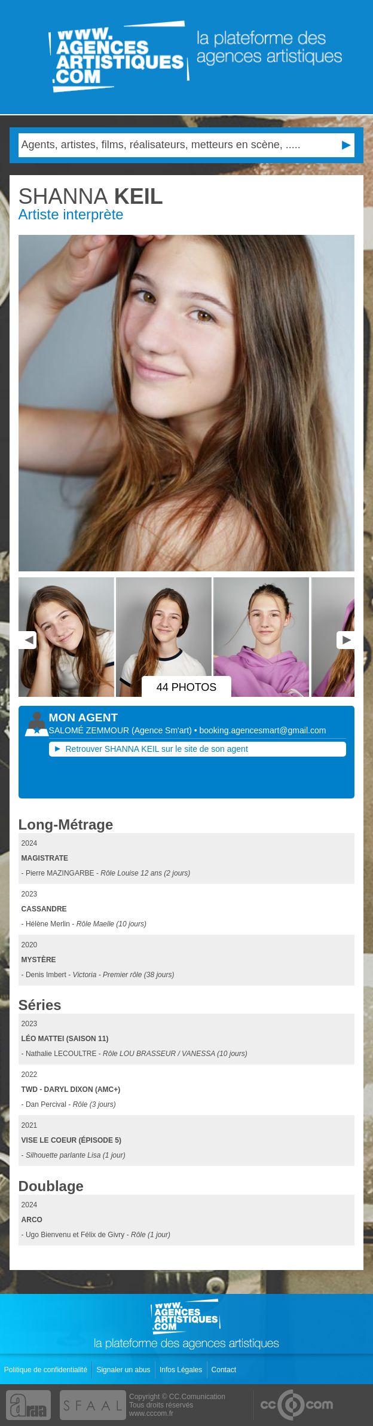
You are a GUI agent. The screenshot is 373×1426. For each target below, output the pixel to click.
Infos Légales (182, 1370)
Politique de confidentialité (47, 1370)
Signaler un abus (124, 1370)
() (163, 730)
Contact (225, 1370)
